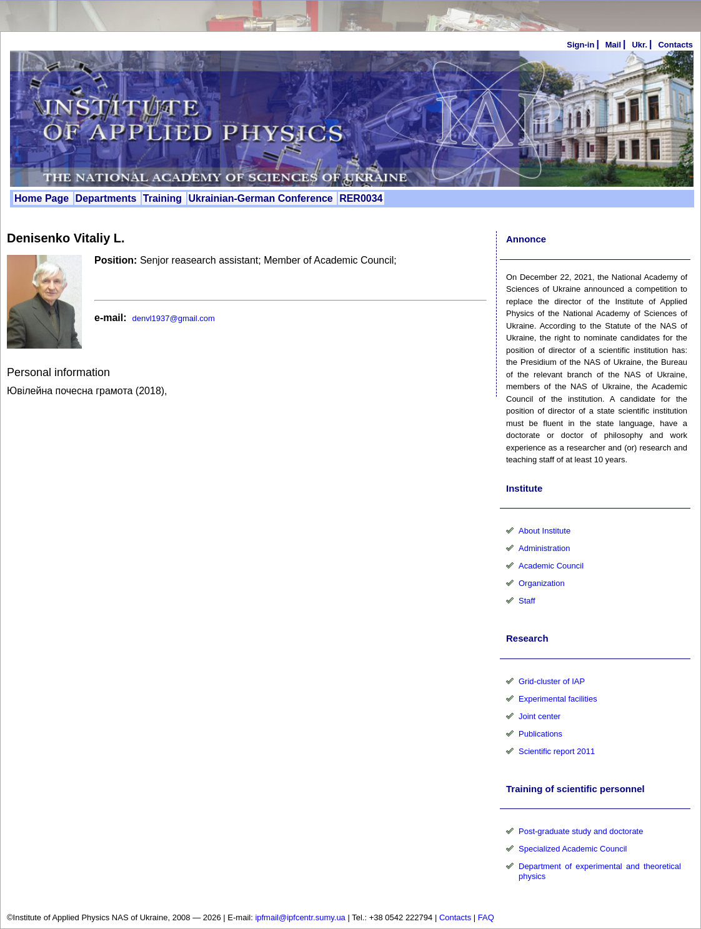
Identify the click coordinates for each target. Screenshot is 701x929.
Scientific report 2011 (557, 751)
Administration (544, 548)
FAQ (486, 917)
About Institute (544, 530)
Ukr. (639, 44)
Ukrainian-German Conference (262, 198)
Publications (540, 733)
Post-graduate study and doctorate (581, 831)
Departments (107, 198)
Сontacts (675, 44)
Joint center (539, 716)
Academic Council (551, 565)
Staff (527, 600)
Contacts (455, 917)
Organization (542, 583)
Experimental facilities (558, 698)
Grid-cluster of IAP (552, 681)
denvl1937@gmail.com (173, 318)
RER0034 (360, 198)
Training (164, 198)
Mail (613, 44)
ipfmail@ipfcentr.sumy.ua (300, 917)
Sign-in (580, 44)
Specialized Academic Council (573, 848)
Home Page (43, 198)
